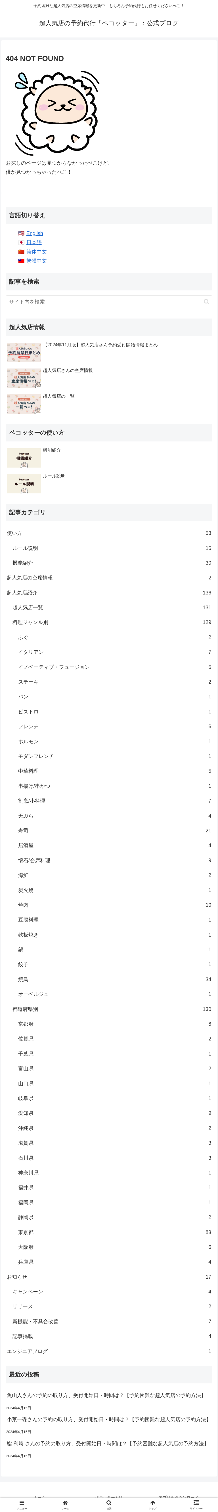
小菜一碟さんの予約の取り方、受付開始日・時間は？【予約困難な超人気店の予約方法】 (109, 1419)
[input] (109, 302)
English (34, 233)
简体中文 (36, 252)
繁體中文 (36, 261)
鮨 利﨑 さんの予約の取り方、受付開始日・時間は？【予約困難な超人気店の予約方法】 (108, 1443)
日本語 (34, 242)
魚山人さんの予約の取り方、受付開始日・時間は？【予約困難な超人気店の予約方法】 (106, 1395)
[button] (206, 301)
